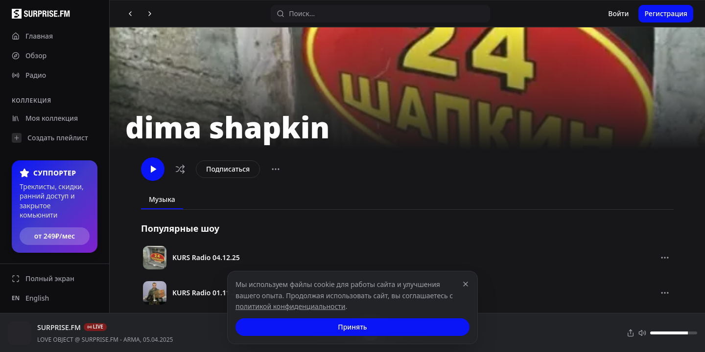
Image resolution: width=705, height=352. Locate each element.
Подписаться (228, 169)
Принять (352, 326)
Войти (618, 13)
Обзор (29, 55)
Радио (29, 75)
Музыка (162, 199)
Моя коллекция (45, 118)
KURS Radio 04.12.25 (206, 257)
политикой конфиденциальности (290, 306)
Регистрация (665, 13)
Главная (32, 36)
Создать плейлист (50, 138)
